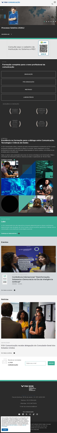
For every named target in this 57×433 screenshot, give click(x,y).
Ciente (4, 429)
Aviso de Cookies (13, 425)
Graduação (28, 74)
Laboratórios (28, 97)
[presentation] (28, 371)
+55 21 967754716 (32, 403)
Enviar (51, 363)
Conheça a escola (8, 159)
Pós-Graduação (28, 82)
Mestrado (28, 89)
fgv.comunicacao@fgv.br (30, 406)
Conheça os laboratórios (10, 233)
